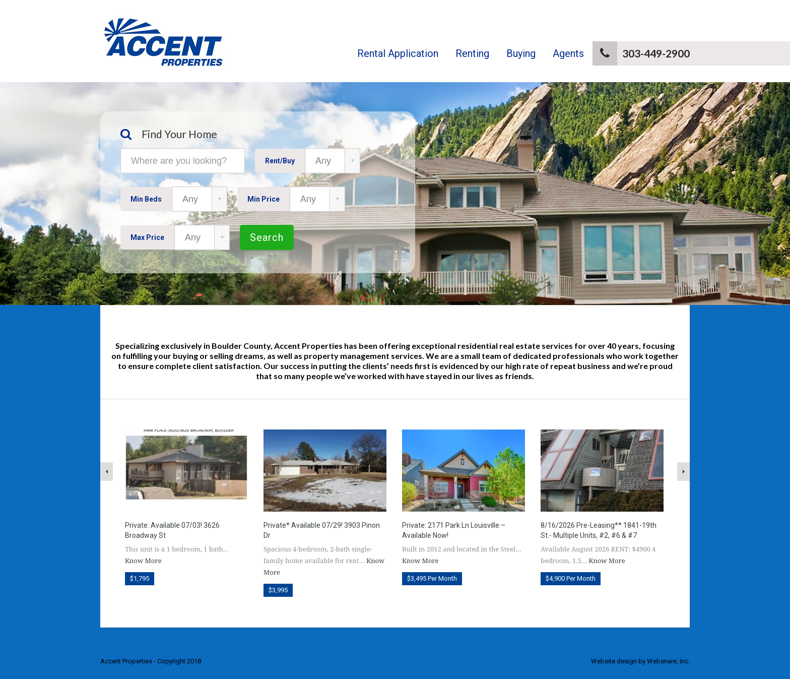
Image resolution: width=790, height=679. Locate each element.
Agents (568, 53)
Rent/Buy (280, 161)
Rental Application (397, 53)
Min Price (263, 199)
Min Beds (146, 199)
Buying (521, 53)
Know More (143, 560)
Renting (472, 53)
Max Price (147, 237)
